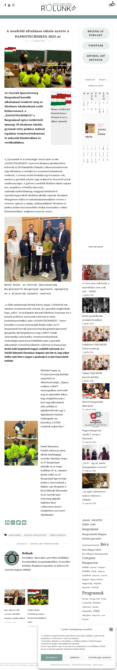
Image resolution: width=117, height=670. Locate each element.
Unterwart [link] (96, 615)
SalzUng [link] (85, 599)
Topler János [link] (86, 607)
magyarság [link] (87, 583)
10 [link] (99, 110)
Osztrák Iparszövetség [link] (35, 534)
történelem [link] (87, 611)
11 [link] (103, 110)
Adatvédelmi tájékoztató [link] (60, 664)
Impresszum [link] (98, 664)
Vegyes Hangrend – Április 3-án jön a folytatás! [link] (92, 434)
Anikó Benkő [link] (15, 534)
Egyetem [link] (93, 567)
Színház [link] (97, 602)
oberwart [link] (95, 587)
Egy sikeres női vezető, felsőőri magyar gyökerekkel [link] (14, 613)
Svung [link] (103, 599)
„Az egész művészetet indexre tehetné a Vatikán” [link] (93, 495)
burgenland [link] (90, 529)
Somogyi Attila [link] (95, 599)
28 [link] (87, 161)
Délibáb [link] (85, 567)
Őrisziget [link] (85, 619)
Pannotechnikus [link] (58, 534)
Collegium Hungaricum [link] (90, 560)
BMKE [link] (85, 524)
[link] (113, 3)
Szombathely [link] (86, 603)
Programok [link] (96, 247)
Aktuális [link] (22, 543)
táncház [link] (95, 607)
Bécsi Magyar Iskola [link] (91, 549)
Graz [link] (93, 571)
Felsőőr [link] (86, 571)
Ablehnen (74, 657)
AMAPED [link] (96, 520)
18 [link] (103, 147)
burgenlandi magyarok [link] (90, 545)
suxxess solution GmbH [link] (37, 665)
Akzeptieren (51, 657)
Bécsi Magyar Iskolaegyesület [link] (95, 554)
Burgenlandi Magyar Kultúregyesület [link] (94, 536)
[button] (111, 629)
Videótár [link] (95, 45)
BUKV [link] (93, 524)
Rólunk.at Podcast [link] (96, 33)
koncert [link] (104, 575)
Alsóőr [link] (86, 520)
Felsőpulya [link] (101, 567)
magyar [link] (85, 579)
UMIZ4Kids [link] (86, 615)
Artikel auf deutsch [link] (95, 57)
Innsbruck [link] (101, 571)
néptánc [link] (97, 583)
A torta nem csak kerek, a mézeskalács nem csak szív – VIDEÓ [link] (95, 287)
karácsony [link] (96, 575)
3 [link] (99, 103)
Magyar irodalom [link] (96, 579)
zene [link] (103, 615)
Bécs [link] (104, 544)
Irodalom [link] (86, 575)
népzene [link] (86, 587)
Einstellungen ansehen (100, 657)
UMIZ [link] (96, 611)
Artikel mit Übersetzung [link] (44, 543)
